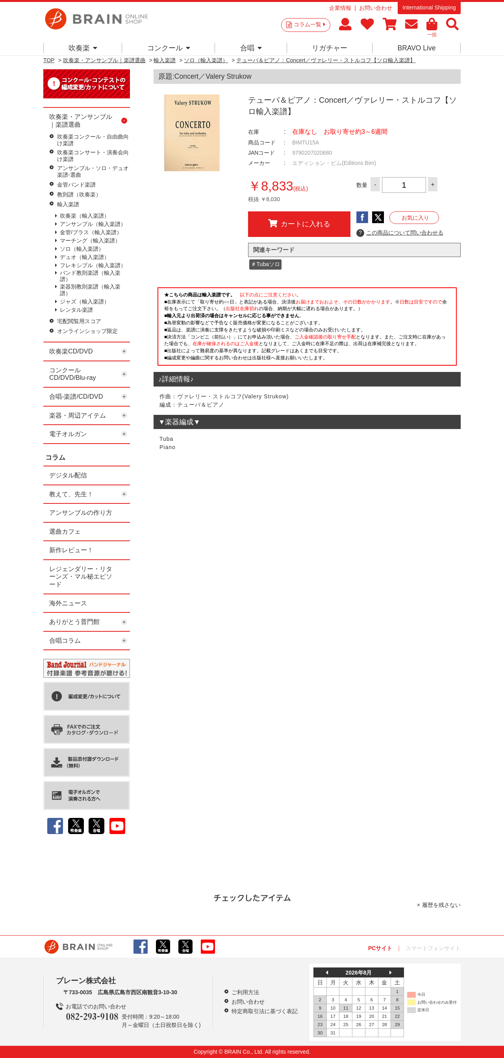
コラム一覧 (309, 24)
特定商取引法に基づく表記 (265, 1011)
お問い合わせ (375, 8)
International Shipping (429, 7)
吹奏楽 (83, 48)
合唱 (251, 48)
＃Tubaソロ (265, 264)
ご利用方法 (245, 992)
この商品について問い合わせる (399, 233)
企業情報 (340, 8)
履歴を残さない (441, 905)
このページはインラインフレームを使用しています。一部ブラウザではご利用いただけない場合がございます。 (307, 328)
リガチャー (329, 48)
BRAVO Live (416, 48)
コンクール (168, 48)
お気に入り (415, 218)
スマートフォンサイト (433, 948)
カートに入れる (299, 223)
